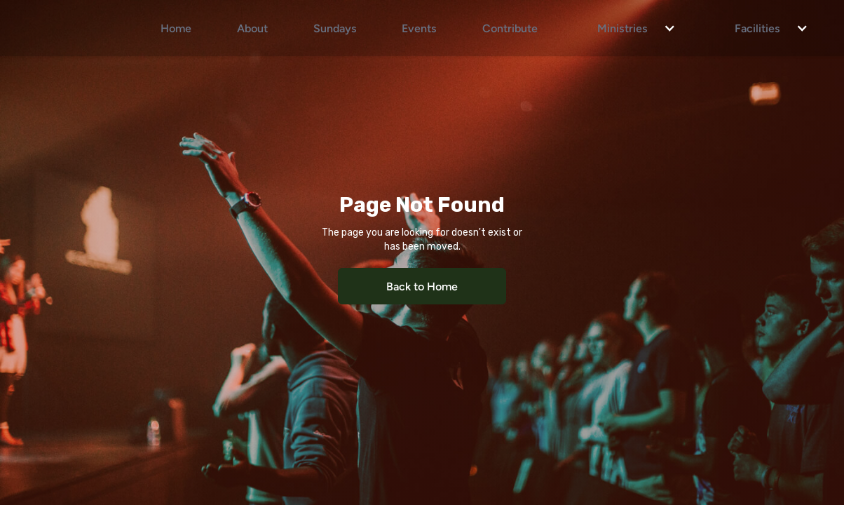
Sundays (335, 27)
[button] (629, 28)
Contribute (510, 27)
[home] (75, 28)
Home (176, 27)
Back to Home (422, 285)
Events (419, 27)
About (252, 27)
